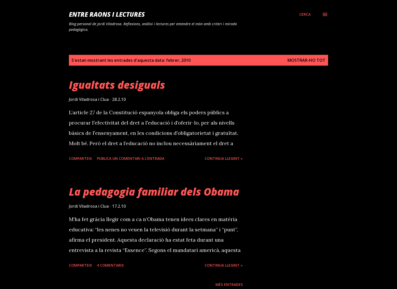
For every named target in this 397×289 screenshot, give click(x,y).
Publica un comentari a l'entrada (130, 158)
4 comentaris (110, 265)
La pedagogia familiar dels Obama (154, 192)
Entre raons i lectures (107, 14)
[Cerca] (305, 14)
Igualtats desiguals (117, 85)
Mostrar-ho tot (306, 60)
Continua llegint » (224, 158)
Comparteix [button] (80, 158)
